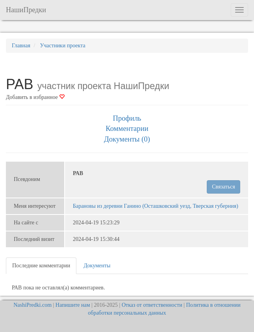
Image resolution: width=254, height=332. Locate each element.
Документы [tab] (96, 266)
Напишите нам (73, 305)
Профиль (127, 118)
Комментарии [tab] (127, 128)
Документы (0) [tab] (127, 139)
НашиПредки (26, 10)
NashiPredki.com (32, 305)
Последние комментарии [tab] (41, 266)
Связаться (223, 187)
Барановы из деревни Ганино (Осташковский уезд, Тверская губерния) (155, 206)
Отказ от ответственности (152, 305)
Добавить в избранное (35, 97)
